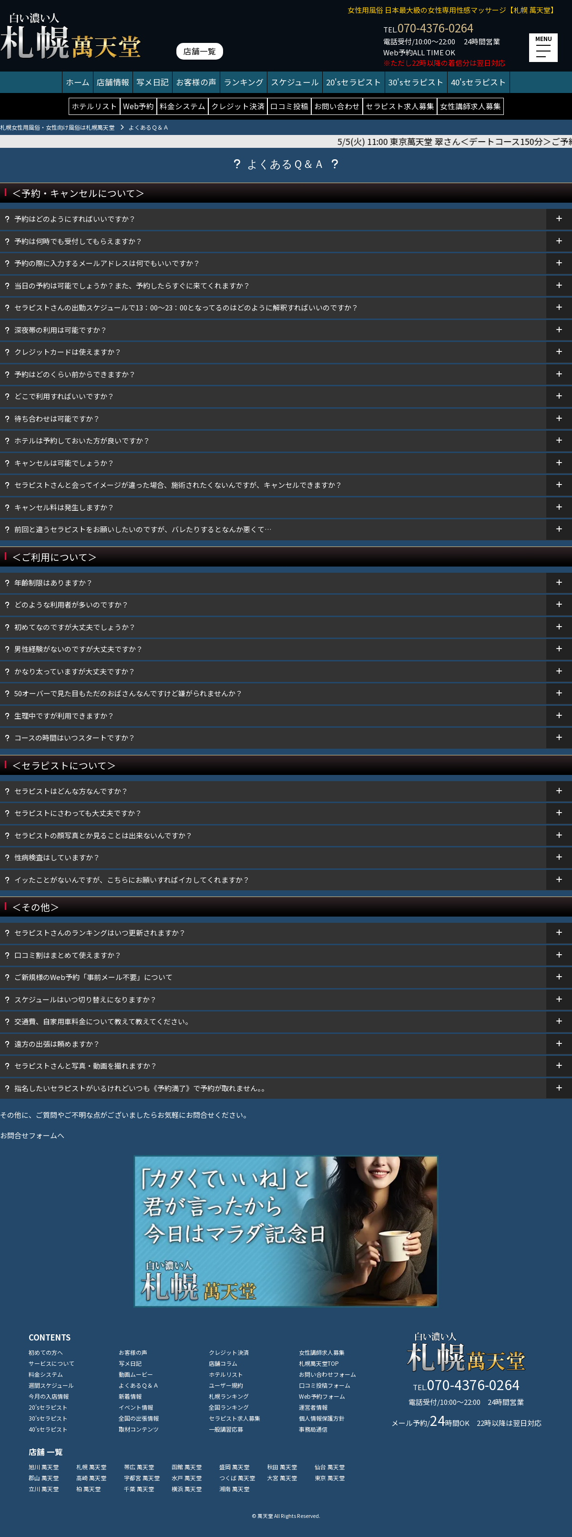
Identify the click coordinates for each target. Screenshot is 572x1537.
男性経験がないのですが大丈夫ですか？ (78, 649)
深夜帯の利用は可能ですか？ (60, 330)
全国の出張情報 (139, 1418)
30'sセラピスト (416, 82)
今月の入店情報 (49, 1396)
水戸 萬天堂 (187, 1478)
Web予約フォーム (322, 1396)
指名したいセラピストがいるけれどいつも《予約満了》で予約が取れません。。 (141, 1088)
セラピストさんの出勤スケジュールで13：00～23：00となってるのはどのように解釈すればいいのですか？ (186, 307)
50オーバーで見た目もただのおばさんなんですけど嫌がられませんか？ (128, 693)
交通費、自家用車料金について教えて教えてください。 (103, 1021)
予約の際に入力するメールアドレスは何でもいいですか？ (107, 263)
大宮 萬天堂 (282, 1478)
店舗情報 (113, 82)
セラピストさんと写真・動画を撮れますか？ (85, 1066)
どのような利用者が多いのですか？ (71, 604)
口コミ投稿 (289, 106)
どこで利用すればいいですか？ (64, 396)
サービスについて (51, 1363)
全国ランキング (229, 1407)
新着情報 (130, 1396)
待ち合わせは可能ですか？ (57, 418)
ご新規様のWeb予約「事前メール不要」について (93, 977)
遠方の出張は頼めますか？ (57, 1044)
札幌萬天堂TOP (319, 1363)
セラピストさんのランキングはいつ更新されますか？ (100, 933)
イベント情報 (136, 1407)
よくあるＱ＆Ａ (139, 1385)
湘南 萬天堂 (234, 1489)
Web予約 (138, 106)
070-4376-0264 (435, 27)
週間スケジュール (51, 1385)
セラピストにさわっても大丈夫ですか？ (78, 813)
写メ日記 (152, 82)
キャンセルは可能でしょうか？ (64, 463)
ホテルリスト (94, 106)
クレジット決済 (238, 106)
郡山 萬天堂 (44, 1478)
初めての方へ (46, 1352)
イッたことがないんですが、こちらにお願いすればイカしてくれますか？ (132, 880)
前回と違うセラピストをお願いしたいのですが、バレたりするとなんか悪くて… (143, 529)
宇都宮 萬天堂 (142, 1478)
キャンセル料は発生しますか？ (64, 507)
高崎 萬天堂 (91, 1478)
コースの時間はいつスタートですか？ (74, 737)
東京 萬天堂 (330, 1478)
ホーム (78, 82)
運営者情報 (313, 1407)
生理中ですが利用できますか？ (64, 716)
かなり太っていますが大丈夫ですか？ (74, 671)
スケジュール (295, 82)
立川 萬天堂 (44, 1489)
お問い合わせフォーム (327, 1374)
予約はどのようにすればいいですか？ (75, 219)
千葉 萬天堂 (139, 1489)
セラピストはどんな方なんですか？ (71, 791)
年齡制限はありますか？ (53, 583)
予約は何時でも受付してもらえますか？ (78, 241)
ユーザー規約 (226, 1385)
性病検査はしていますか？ (57, 857)
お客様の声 (196, 82)
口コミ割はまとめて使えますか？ (68, 955)
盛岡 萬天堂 (234, 1467)
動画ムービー (136, 1374)
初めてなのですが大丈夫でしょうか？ (75, 627)
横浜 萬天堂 (187, 1489)
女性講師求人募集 (470, 106)
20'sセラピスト (353, 82)
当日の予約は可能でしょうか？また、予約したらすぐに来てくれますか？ (132, 285)
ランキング (244, 82)
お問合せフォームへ (32, 1135)
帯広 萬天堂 (139, 1467)
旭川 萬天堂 (44, 1467)
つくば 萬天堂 (237, 1478)
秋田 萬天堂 (282, 1467)
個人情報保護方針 (322, 1418)
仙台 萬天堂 (330, 1467)
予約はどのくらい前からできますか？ (75, 374)
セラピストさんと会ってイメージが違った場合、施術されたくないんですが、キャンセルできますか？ (178, 485)
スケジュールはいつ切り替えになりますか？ (85, 999)
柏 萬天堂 (88, 1489)
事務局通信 (313, 1429)
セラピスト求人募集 (400, 106)
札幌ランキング (229, 1396)
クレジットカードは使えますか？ (71, 352)
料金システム (182, 106)
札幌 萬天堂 (91, 1467)
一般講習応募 (226, 1429)
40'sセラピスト (478, 82)
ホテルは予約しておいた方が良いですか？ (82, 440)
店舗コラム (223, 1363)
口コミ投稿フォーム (324, 1385)
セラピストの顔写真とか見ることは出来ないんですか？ (103, 835)
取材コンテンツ (139, 1429)
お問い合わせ (337, 106)
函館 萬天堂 (187, 1467)
